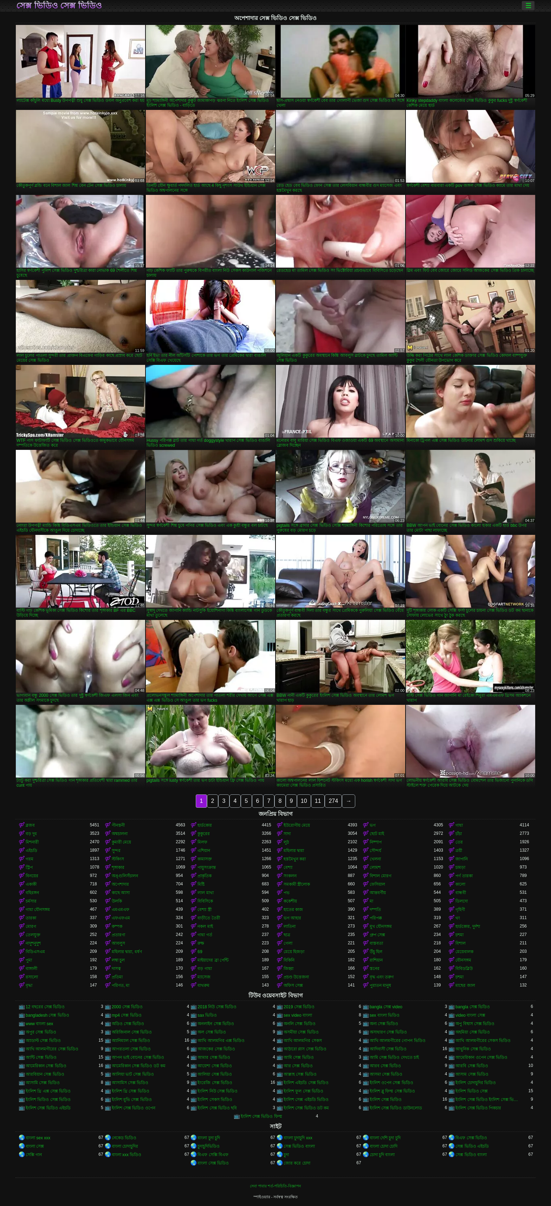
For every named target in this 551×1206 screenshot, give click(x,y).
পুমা (29, 960)
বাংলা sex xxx (38, 1137)
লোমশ (375, 867)
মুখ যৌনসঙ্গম (381, 926)
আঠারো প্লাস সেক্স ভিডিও (305, 1049)
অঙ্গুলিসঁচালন (125, 875)
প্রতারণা (118, 934)
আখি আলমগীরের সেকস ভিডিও (483, 1040)
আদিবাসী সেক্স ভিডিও (388, 1049)
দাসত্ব (116, 968)
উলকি (117, 901)
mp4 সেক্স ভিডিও (127, 1015)
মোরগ (31, 926)
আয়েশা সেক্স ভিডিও (214, 1065)
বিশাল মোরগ (380, 875)
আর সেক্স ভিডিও (298, 1065)
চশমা (459, 934)
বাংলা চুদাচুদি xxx (298, 1137)
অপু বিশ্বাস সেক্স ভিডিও (474, 1023)
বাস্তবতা (376, 943)
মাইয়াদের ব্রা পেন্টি (212, 960)
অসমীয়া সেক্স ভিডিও (301, 1032)
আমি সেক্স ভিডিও (299, 1057)
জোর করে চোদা (297, 1163)
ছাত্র (287, 934)
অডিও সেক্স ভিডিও (128, 1023)
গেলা (288, 943)
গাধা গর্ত (204, 934)
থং (457, 918)
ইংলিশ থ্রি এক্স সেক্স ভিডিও (48, 1091)
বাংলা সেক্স (35, 1146)
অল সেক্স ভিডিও (211, 1032)
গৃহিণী (460, 909)
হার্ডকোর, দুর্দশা (467, 926)
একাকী (31, 884)
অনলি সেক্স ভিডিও (300, 1023)
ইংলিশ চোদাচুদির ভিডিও (475, 1082)
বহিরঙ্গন (32, 892)
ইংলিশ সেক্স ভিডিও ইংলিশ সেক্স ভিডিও (487, 1099)
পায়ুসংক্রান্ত (206, 867)
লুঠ (286, 842)
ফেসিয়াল (377, 884)
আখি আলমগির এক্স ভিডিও (221, 1040)
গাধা (459, 825)
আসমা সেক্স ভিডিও (386, 1074)
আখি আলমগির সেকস (303, 1040)
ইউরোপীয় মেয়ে (297, 825)
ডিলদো (461, 901)
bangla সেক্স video (386, 1006)
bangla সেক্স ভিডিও (472, 1006)
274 (333, 801)
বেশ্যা (288, 867)
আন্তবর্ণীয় (378, 892)
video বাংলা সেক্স (470, 1015)
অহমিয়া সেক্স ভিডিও (472, 1032)
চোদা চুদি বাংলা (382, 1154)
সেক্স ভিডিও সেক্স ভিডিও (59, 5)
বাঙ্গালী (31, 968)
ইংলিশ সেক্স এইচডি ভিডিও (306, 1099)
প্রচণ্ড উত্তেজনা (296, 977)
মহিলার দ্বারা (294, 850)
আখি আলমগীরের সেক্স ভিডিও (52, 1049)
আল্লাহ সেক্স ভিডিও (300, 1074)
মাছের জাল (465, 985)
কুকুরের (203, 833)
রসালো (32, 977)
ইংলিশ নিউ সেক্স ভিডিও (217, 1091)
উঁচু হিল (376, 951)
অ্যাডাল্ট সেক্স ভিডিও (43, 1040)
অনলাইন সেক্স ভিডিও (215, 1023)
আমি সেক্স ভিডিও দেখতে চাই (394, 1057)
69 (199, 951)
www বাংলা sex (39, 1023)
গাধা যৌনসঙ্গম (38, 909)
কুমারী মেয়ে (121, 842)
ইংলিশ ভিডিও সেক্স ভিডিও (48, 1099)
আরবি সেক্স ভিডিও (471, 1065)
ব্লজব (30, 825)
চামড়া (460, 867)
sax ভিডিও (207, 1015)
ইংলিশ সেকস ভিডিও (214, 1099)
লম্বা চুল (118, 960)
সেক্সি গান (34, 1154)
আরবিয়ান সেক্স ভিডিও (45, 1074)
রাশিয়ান (376, 960)
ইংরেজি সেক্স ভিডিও (214, 1082)
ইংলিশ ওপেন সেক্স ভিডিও (391, 1082)
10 (304, 801)
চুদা (286, 1154)
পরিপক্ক (376, 918)
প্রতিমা (117, 977)
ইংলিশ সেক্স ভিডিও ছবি (217, 1108)
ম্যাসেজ (203, 977)
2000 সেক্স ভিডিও (127, 1006)
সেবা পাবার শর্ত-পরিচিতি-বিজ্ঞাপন (275, 1186)
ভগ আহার (292, 918)
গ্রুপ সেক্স (377, 934)
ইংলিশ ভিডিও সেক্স (471, 1091)
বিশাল (460, 943)
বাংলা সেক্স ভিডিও (213, 1163)
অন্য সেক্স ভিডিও (384, 1023)
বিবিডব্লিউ (464, 968)
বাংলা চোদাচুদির (125, 1146)
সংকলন (290, 875)
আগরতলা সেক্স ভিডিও (131, 1049)
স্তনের (375, 968)
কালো (460, 884)
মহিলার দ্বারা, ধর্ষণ (127, 951)
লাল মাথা (205, 892)
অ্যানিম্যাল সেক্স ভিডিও (131, 1040)
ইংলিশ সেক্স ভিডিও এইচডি (48, 1108)
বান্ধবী (460, 892)
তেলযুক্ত (33, 934)
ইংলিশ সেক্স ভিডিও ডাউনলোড (396, 1108)
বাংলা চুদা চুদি (208, 1137)
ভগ (373, 825)
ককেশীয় (290, 901)
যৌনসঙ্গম (463, 960)
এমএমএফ (120, 909)
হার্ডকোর (204, 825)
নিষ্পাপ (376, 842)
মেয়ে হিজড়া (294, 951)
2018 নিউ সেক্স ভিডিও (216, 1006)
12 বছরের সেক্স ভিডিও (45, 1006)
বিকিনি (289, 960)
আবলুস (118, 943)
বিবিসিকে (205, 901)
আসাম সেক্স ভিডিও (471, 1074)
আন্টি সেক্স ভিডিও (41, 1057)
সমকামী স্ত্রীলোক (297, 884)
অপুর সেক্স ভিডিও (41, 1032)
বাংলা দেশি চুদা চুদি (385, 1137)
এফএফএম (121, 918)
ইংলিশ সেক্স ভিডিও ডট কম (306, 1108)
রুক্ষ (200, 943)
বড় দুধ (31, 833)
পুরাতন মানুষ (380, 985)
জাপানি (461, 859)
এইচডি (31, 850)
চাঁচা (458, 833)
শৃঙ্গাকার (118, 867)
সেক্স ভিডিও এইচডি (472, 1146)
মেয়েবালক (464, 951)
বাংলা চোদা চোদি (384, 1146)
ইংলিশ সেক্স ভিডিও (386, 1099)
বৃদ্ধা (29, 985)
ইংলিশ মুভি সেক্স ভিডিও (132, 1099)
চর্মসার (31, 901)
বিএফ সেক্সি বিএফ (212, 1154)
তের (459, 842)
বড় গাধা (204, 968)
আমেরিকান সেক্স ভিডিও (46, 1065)
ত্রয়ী (458, 850)
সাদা (287, 833)
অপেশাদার (120, 884)
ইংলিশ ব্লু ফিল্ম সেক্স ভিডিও (392, 1091)
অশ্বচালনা (120, 833)
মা (371, 901)
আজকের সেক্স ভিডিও (216, 1049)
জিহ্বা (288, 968)
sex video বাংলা (298, 1015)
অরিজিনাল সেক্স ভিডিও (132, 1032)
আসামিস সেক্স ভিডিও (130, 1082)
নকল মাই (205, 926)
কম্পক (117, 926)
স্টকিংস (118, 859)
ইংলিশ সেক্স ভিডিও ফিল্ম (261, 1116)
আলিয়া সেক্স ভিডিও (214, 1074)
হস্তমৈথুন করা (295, 859)
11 (318, 801)
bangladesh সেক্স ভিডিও (47, 1015)
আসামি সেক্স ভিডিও (43, 1082)
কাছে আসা (121, 892)
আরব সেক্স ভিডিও (385, 1065)
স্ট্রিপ (29, 867)
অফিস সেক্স (293, 985)
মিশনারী (32, 842)
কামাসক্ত (204, 859)
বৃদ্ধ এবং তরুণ (382, 977)
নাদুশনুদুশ (33, 943)
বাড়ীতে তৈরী (208, 918)
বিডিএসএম (35, 951)
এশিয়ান (203, 850)
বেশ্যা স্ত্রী (204, 909)
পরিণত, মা (121, 985)
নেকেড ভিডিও (124, 1137)
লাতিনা (290, 926)
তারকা (31, 918)
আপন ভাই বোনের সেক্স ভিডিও (138, 1057)
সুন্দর (116, 850)
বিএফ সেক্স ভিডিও (471, 1137)
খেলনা (375, 859)
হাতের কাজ (293, 909)
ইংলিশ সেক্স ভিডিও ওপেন (133, 1108)
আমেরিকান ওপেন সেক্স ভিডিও (481, 1057)
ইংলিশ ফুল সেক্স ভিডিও (303, 1091)
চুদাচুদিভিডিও (208, 1146)
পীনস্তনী (118, 825)
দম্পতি (375, 909)
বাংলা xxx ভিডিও (127, 1154)
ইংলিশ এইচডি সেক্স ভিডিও (306, 1082)
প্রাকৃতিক (204, 875)
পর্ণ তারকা (463, 875)
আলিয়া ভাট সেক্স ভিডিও (133, 1074)
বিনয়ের (32, 875)
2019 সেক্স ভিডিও (299, 1006)
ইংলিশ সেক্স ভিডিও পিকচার (478, 1108)
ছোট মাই (377, 833)
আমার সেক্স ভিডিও (213, 1057)
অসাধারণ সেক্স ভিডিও (388, 1032)
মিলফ (202, 842)
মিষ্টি (201, 884)
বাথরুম (203, 985)
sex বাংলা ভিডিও (385, 1015)
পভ (287, 892)
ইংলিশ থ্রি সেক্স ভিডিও (130, 1091)
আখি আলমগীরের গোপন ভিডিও (398, 1040)
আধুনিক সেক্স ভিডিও (473, 1049)
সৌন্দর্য (375, 850)
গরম (29, 859)
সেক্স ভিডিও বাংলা (299, 1146)
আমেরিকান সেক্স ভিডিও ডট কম (139, 1065)
